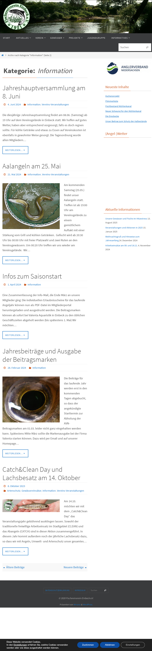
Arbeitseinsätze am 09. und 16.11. (121, 245)
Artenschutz (13, 490)
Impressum (80, 590)
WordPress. (88, 604)
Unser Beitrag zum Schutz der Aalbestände (126, 121)
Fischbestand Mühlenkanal (118, 106)
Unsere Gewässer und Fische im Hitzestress (126, 218)
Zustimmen (88, 644)
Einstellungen (20, 644)
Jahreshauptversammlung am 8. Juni (43, 92)
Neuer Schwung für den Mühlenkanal (123, 111)
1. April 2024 (14, 284)
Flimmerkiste (111, 101)
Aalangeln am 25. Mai (31, 166)
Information (34, 104)
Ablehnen (110, 644)
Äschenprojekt (112, 96)
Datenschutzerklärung (57, 590)
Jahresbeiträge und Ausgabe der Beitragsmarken (41, 355)
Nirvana (76, 604)
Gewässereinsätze (31, 490)
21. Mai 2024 (14, 174)
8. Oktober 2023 (16, 486)
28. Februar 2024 (17, 367)
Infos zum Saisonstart (32, 276)
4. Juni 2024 (14, 104)
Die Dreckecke (112, 116)
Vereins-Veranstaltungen (55, 104)
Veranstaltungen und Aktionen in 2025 (124, 227)
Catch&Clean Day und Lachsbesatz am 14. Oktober (41, 473)
